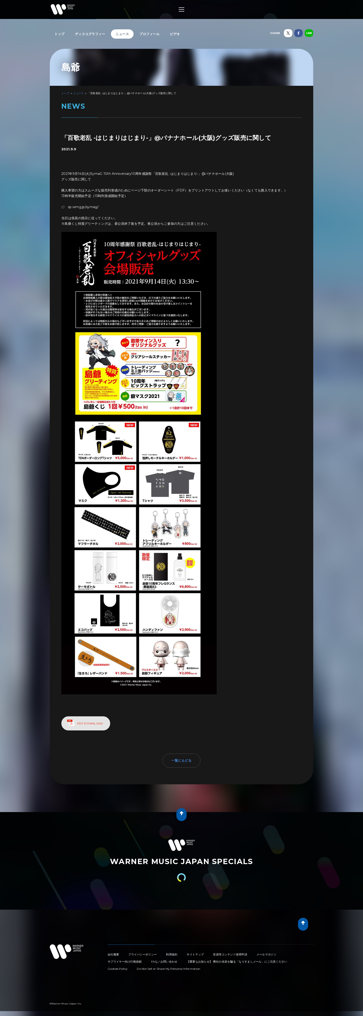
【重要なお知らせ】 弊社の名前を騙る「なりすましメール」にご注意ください (237, 961)
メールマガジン (266, 954)
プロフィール (149, 34)
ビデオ (175, 34)
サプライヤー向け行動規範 (125, 961)
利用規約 (171, 954)
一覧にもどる (181, 760)
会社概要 (113, 954)
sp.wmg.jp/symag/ (83, 207)
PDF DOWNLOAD (90, 723)
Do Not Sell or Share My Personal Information (168, 968)
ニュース (122, 34)
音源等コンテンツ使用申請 (230, 954)
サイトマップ (195, 954)
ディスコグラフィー (90, 34)
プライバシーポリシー (142, 954)
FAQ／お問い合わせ (164, 961)
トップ (59, 34)
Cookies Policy (118, 968)
